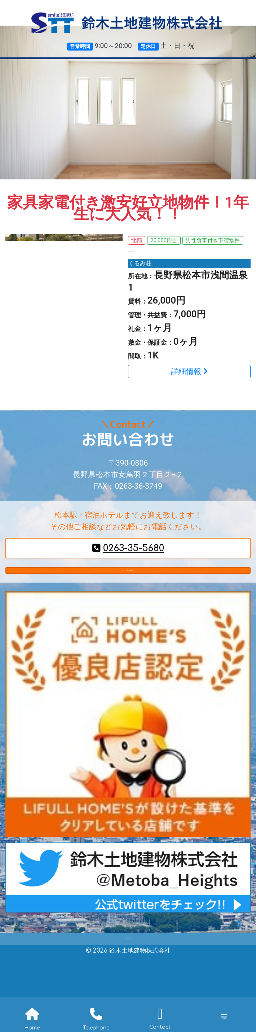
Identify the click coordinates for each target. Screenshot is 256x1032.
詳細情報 (189, 372)
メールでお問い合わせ (128, 577)
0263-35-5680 (128, 549)
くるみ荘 (141, 263)
